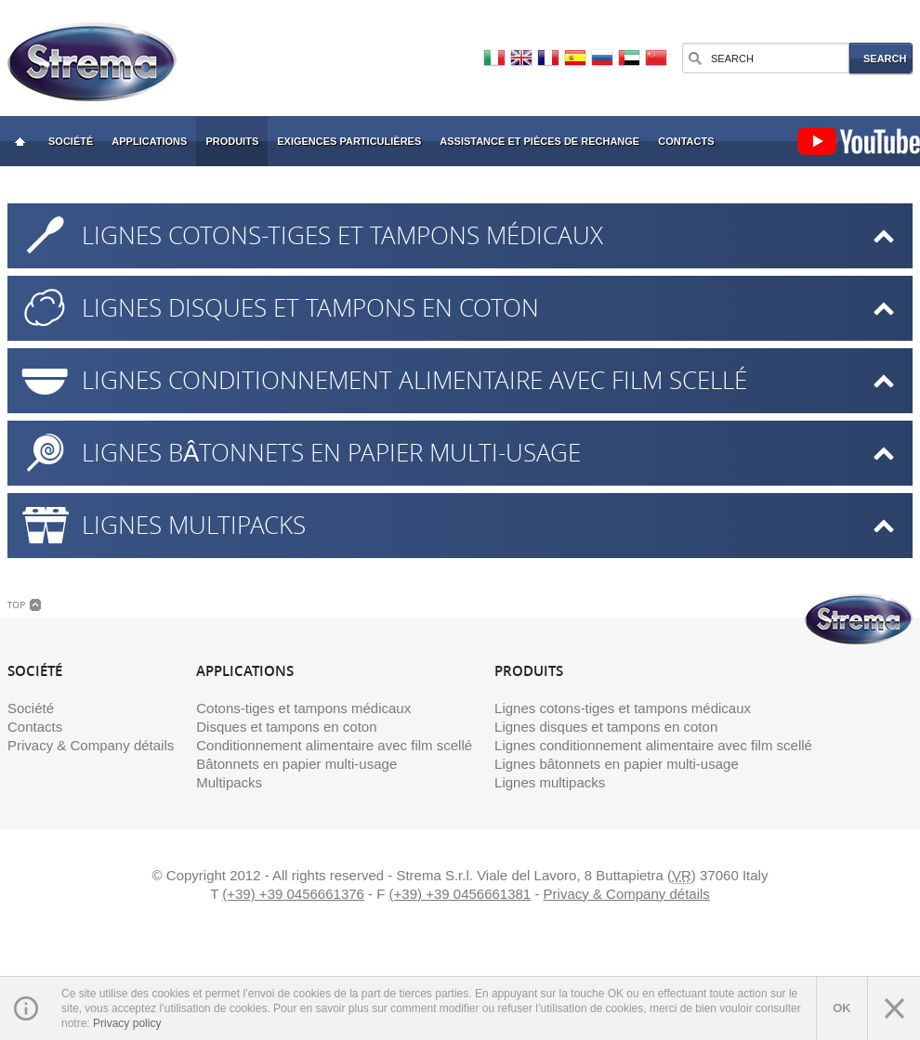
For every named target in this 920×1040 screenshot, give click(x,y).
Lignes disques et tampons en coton (310, 308)
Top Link (24, 605)
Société (70, 141)
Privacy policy (127, 1023)
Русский (602, 58)
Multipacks (229, 782)
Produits (231, 141)
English (521, 58)
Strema (859, 618)
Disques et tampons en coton (286, 726)
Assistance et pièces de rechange (539, 141)
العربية (629, 58)
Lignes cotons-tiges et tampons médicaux (342, 235)
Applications (149, 141)
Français (548, 58)
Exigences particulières (349, 141)
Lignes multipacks (194, 525)
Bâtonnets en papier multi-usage (296, 764)
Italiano (494, 58)
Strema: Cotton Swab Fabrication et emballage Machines (19, 141)
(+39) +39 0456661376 (293, 894)
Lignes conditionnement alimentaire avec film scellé (414, 380)
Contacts (686, 141)
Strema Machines (92, 61)
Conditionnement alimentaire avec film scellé (334, 745)
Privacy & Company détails (90, 745)
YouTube (858, 141)
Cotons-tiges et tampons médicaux (303, 708)
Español (575, 58)
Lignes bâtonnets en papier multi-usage (331, 452)
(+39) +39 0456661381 (460, 894)
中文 (656, 58)
